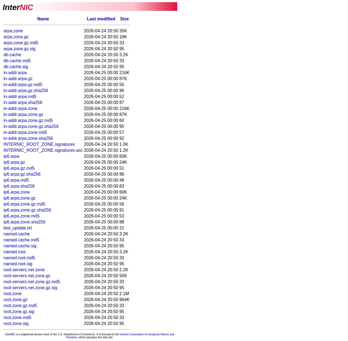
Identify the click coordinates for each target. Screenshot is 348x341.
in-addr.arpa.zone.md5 (25, 132)
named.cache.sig (20, 246)
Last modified (101, 19)
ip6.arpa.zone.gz (20, 198)
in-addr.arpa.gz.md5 (23, 84)
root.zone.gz (15, 299)
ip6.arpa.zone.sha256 (24, 222)
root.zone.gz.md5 (20, 305)
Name (43, 19)
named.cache (17, 234)
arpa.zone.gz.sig (19, 48)
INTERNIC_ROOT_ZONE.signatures (39, 144)
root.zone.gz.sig (19, 311)
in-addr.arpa (15, 72)
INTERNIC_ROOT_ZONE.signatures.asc (43, 150)
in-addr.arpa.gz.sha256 (26, 90)
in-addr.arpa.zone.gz (23, 114)
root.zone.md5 (17, 317)
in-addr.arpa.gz (18, 78)
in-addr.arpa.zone (21, 108)
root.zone (13, 293)
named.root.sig (18, 263)
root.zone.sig (16, 323)
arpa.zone (13, 31)
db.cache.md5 (17, 60)
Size (124, 19)
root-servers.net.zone (24, 269)
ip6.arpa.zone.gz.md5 (24, 204)
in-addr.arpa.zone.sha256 (28, 138)
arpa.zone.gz (16, 36)
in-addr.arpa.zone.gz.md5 (28, 120)
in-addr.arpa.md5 (20, 96)
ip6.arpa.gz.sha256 (22, 174)
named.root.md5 (19, 257)
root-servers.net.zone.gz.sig (30, 287)
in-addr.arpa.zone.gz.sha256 (31, 126)
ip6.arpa (11, 156)
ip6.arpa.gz (14, 162)
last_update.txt (18, 228)
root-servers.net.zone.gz (27, 275)
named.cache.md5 (21, 240)
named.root (15, 252)
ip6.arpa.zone (17, 192)
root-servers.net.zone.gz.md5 (32, 281)
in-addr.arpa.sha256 (23, 102)
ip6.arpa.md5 (16, 180)
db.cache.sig (16, 66)
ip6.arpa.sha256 (19, 186)
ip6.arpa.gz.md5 (19, 168)
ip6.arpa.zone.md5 (22, 216)
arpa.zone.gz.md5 (21, 42)
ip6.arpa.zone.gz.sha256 (27, 210)
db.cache (12, 54)
